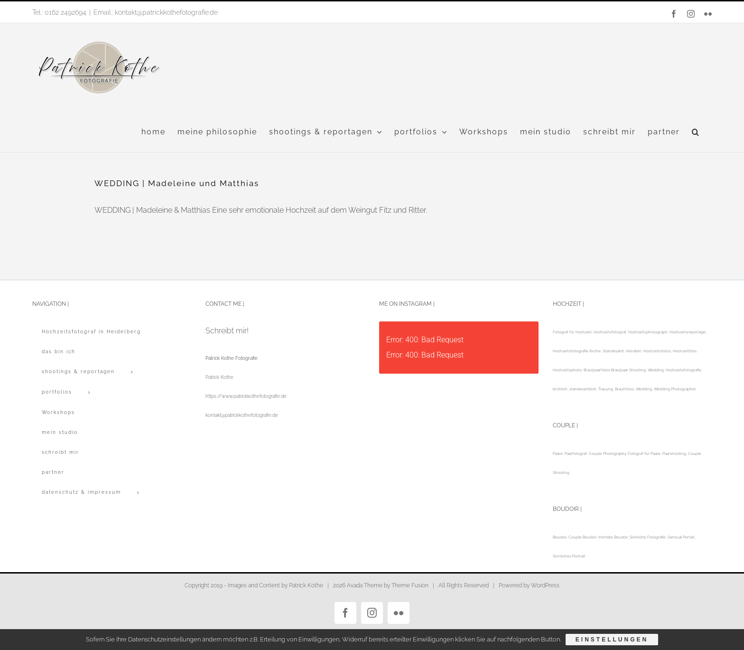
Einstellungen (612, 639)
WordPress (545, 585)
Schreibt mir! (227, 330)
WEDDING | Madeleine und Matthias (176, 183)
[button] (696, 132)
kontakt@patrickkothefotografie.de (241, 415)
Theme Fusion (409, 585)
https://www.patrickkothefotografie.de (246, 396)
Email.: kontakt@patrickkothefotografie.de (155, 12)
